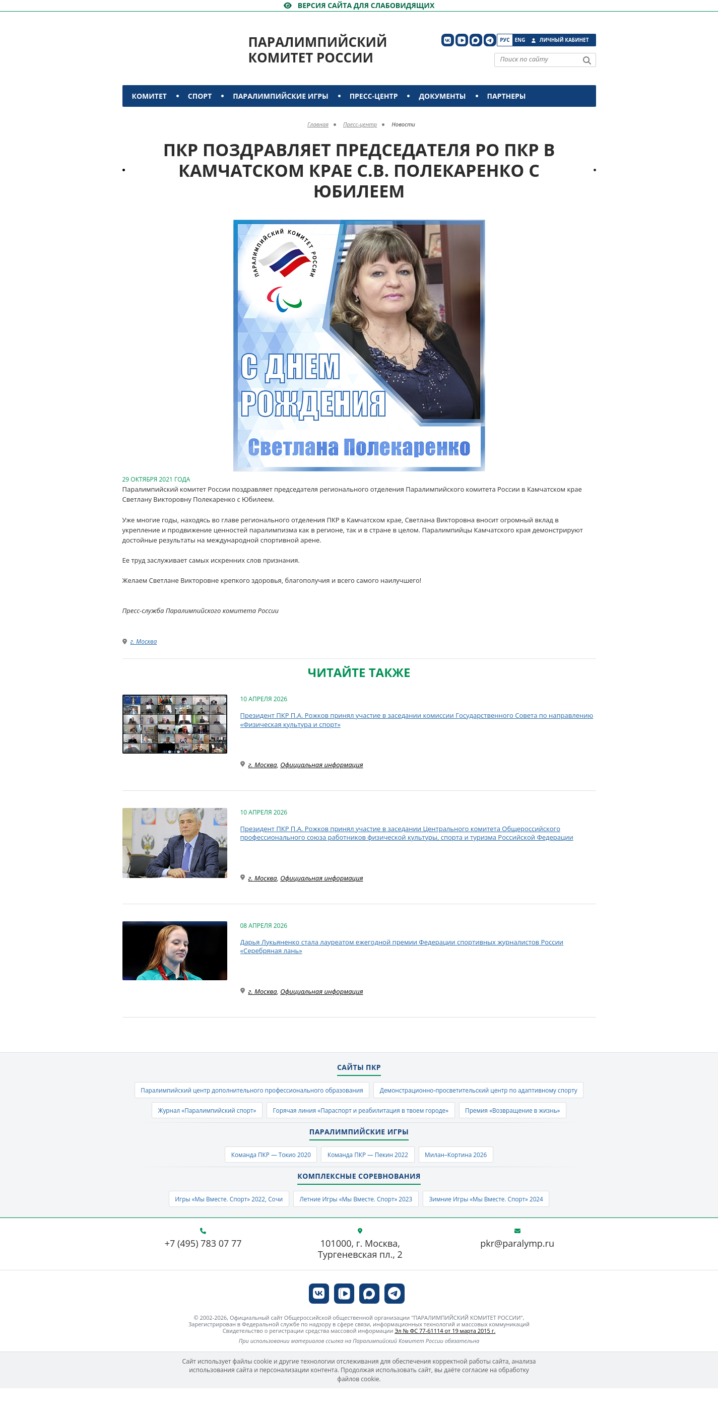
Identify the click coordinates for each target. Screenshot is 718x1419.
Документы (442, 96)
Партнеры (506, 96)
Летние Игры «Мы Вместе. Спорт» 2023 (355, 1228)
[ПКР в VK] (447, 40)
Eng (520, 39)
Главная (318, 124)
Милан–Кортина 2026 (466, 1182)
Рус (504, 39)
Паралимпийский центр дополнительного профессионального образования (359, 1091)
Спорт (200, 96)
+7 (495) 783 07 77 (203, 1274)
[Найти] (587, 60)
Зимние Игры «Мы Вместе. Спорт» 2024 (500, 1228)
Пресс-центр (374, 96)
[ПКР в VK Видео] (461, 40)
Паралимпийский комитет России (317, 49)
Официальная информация (321, 764)
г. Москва (143, 641)
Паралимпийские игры (280, 96)
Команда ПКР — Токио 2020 (261, 1182)
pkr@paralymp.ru (517, 1274)
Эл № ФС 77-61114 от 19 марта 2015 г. (445, 1361)
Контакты (154, 117)
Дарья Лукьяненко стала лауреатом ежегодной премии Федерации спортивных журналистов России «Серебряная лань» (402, 946)
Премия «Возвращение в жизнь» (465, 1135)
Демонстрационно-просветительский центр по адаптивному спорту (295, 1113)
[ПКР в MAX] (476, 40)
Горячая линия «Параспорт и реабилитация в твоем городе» (297, 1135)
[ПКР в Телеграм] (490, 40)
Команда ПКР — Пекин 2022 (368, 1182)
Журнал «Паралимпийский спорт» (477, 1113)
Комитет (149, 96)
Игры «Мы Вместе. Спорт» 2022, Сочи (214, 1228)
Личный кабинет (564, 39)
